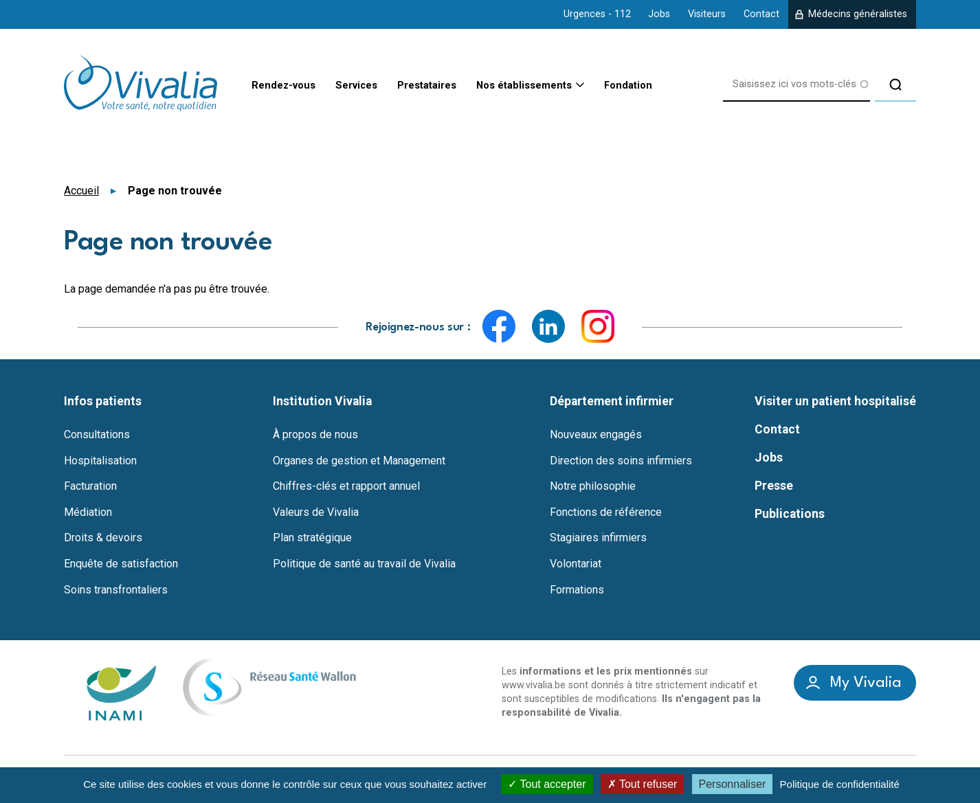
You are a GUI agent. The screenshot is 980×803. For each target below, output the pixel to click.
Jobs (659, 14)
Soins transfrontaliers (116, 589)
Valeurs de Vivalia (316, 512)
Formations (577, 589)
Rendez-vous (281, 84)
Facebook (498, 325)
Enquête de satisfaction (121, 563)
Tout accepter (547, 784)
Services (360, 84)
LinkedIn (548, 325)
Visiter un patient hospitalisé (835, 401)
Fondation (661, 84)
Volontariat (575, 563)
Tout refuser (643, 784)
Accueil (81, 189)
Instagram (597, 325)
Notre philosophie (593, 486)
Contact (761, 14)
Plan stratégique (312, 538)
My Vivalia (866, 682)
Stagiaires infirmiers (598, 538)
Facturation (90, 486)
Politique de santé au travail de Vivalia (364, 563)
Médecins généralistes (857, 14)
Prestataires (439, 84)
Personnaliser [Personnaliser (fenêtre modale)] (732, 784)
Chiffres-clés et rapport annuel (346, 486)
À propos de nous (315, 434)
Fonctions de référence (606, 512)
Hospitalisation (100, 460)
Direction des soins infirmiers (621, 460)
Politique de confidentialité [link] (840, 784)
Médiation (88, 512)
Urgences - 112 (597, 14)
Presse (774, 486)
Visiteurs (707, 14)
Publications (790, 514)
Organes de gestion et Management (359, 460)
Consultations (97, 434)
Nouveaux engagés (596, 434)
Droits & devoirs (103, 538)
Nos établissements (547, 84)
